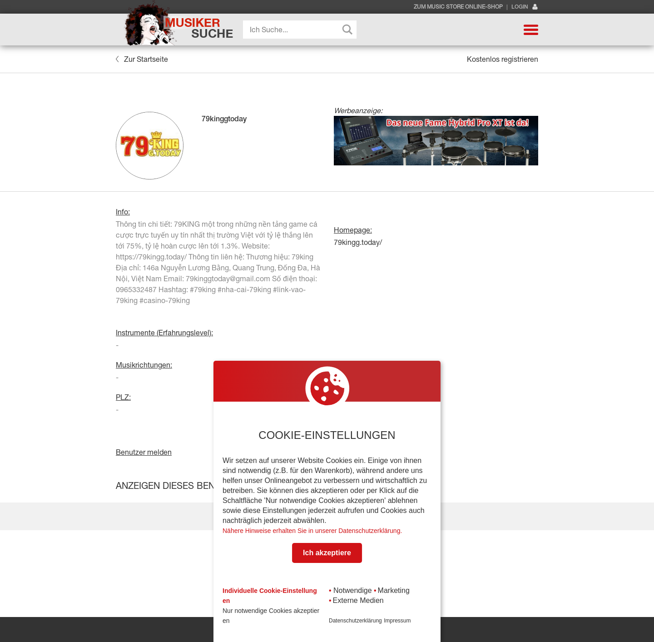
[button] (531, 29)
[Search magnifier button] (347, 29)
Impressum (397, 620)
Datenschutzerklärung (355, 620)
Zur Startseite (142, 59)
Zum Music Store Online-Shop (458, 7)
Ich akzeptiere (327, 553)
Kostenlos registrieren (502, 59)
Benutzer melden (144, 452)
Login (524, 7)
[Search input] (302, 29)
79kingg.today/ (358, 242)
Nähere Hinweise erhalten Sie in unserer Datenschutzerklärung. (312, 530)
